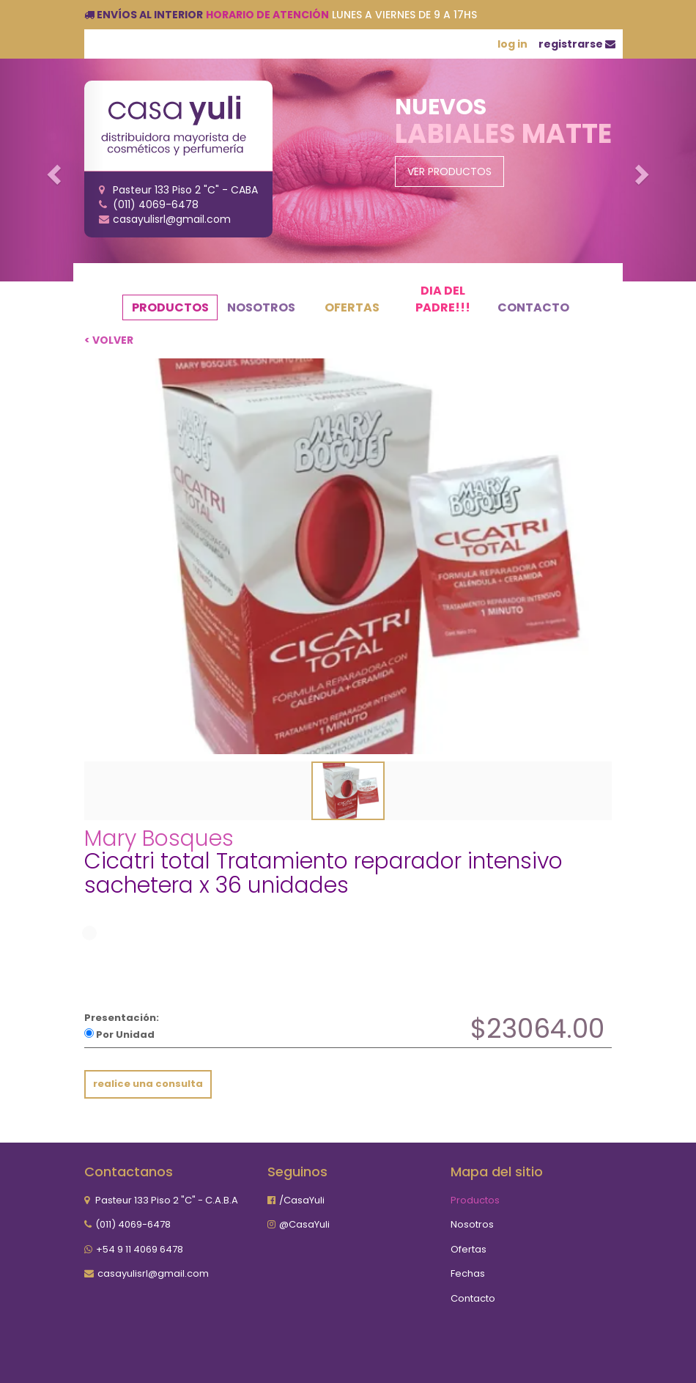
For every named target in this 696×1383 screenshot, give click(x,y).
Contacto (533, 307)
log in (512, 44)
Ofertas (352, 307)
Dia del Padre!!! (442, 299)
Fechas (468, 1273)
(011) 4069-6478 (133, 1224)
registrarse (576, 44)
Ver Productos (449, 171)
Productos (170, 307)
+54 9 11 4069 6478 (139, 1249)
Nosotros (261, 307)
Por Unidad (119, 1034)
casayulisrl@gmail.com (153, 1273)
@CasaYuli (304, 1224)
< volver (108, 340)
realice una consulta (148, 1084)
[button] (52, 170)
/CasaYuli (302, 1200)
